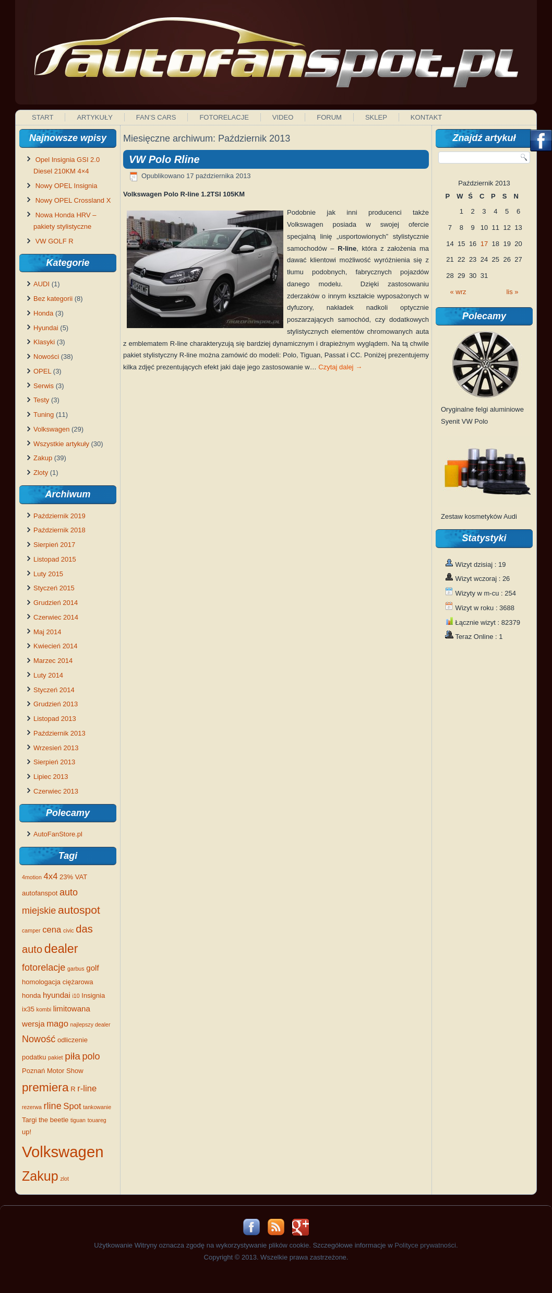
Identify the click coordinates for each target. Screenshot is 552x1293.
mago (57, 1024)
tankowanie (97, 1107)
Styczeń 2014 (54, 690)
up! (26, 1132)
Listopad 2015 (54, 559)
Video (282, 117)
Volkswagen (51, 429)
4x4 (51, 876)
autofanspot (39, 893)
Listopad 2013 (54, 719)
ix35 (28, 1009)
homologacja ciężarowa (57, 982)
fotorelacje (43, 967)
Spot (72, 1106)
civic (68, 930)
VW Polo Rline (164, 159)
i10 (75, 996)
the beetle (53, 1120)
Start (42, 117)
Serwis (43, 386)
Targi (29, 1120)
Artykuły (94, 117)
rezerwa (32, 1107)
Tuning (43, 414)
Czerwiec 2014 (55, 617)
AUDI (41, 284)
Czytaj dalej (340, 367)
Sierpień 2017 (54, 545)
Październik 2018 (59, 530)
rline (53, 1106)
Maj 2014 (47, 632)
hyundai (56, 995)
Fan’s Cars (156, 117)
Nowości (46, 356)
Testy (41, 400)
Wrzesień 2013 (55, 748)
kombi (44, 1009)
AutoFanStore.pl (57, 834)
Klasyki (44, 342)
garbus (76, 968)
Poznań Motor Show (52, 1071)
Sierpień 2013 (54, 762)
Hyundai (45, 328)
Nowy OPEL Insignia (66, 186)
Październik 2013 (59, 733)
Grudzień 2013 (55, 704)
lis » (512, 292)
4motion (32, 877)
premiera (45, 1087)
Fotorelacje (223, 117)
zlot (64, 1178)
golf (92, 967)
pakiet (55, 1057)
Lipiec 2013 (50, 777)
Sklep (376, 117)
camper (31, 930)
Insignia (93, 995)
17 (484, 244)
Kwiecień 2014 (55, 646)
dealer (61, 949)
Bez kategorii (53, 298)
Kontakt (426, 117)
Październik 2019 (59, 516)
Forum (329, 117)
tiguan (78, 1120)
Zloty (40, 472)
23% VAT (73, 877)
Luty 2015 (48, 574)
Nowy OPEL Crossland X (73, 200)
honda (31, 995)
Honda (43, 313)
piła (72, 1056)
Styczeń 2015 (54, 588)
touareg (97, 1120)
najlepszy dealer (90, 1024)
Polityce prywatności (425, 1245)
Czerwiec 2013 (55, 791)
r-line (87, 1088)
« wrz (458, 292)
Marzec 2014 (53, 661)
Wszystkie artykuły (61, 444)
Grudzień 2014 (55, 603)
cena (51, 930)
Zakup (42, 458)
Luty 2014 (48, 675)
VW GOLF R (54, 241)
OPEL (42, 371)
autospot (79, 910)
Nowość (38, 1039)
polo (91, 1056)
